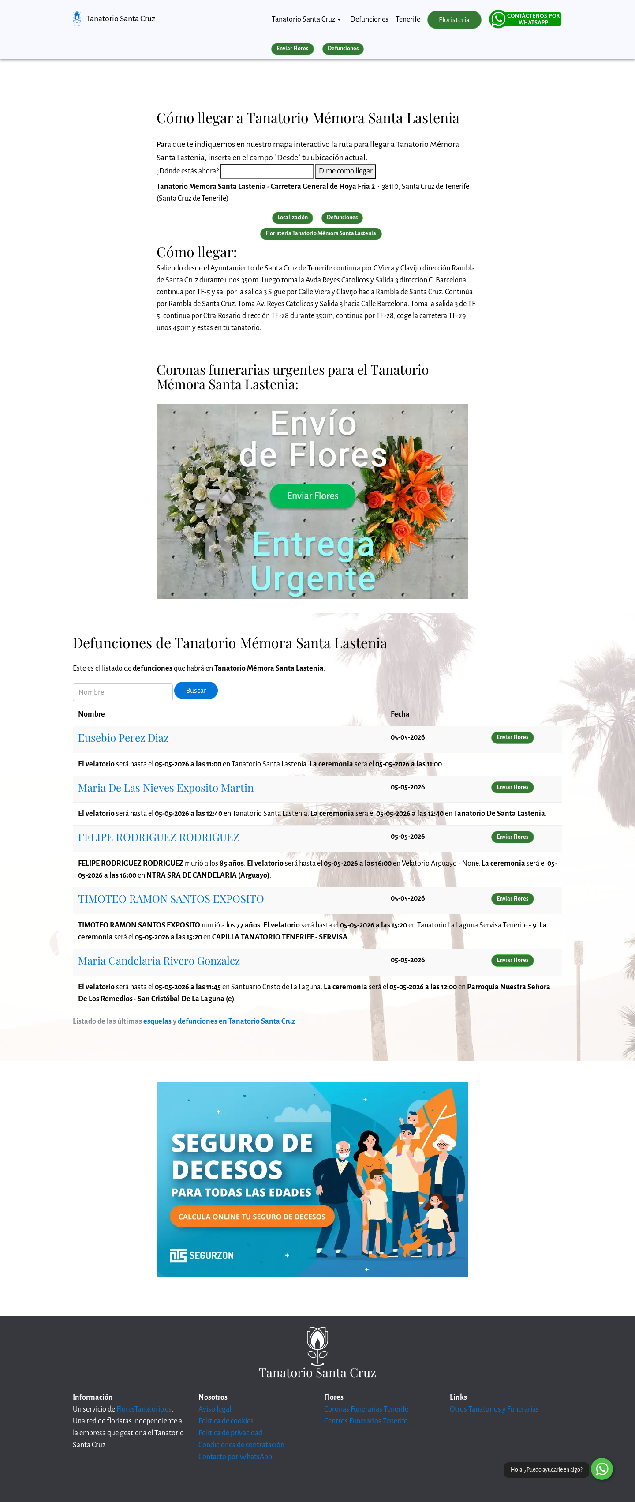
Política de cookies (226, 1421)
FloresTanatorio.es (144, 1409)
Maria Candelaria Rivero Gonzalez (159, 960)
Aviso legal (214, 1409)
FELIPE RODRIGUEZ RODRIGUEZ (158, 837)
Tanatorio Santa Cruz (120, 18)
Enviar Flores (292, 48)
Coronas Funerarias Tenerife (366, 1409)
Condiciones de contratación (241, 1445)
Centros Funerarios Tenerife (365, 1421)
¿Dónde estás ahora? (188, 171)
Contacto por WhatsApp (235, 1457)
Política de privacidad (230, 1433)
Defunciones (369, 19)
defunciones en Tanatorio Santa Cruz (236, 1021)
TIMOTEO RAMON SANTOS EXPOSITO (171, 898)
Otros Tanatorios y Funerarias (494, 1409)
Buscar (196, 691)
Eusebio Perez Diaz (123, 737)
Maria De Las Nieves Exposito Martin (166, 787)
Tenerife (408, 19)
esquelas (157, 1021)
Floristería (454, 20)
